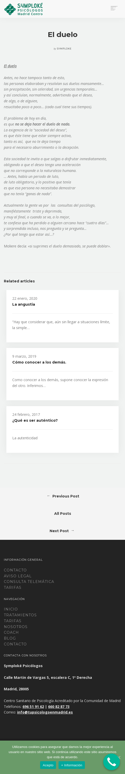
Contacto (15, 570)
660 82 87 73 (59, 706)
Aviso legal (18, 576)
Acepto (48, 765)
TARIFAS (12, 587)
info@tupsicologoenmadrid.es (45, 712)
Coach (11, 632)
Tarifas (12, 621)
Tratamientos (20, 615)
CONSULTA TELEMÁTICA (29, 581)
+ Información (71, 765)
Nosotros (16, 627)
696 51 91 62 (33, 706)
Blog (10, 638)
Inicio (11, 609)
